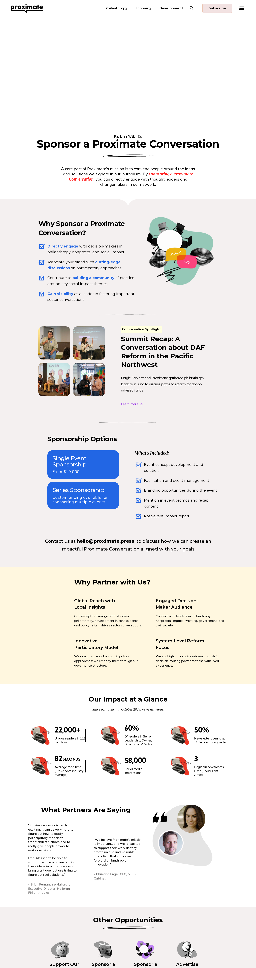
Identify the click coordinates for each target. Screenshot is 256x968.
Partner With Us (128, 136)
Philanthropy (116, 8)
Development (171, 8)
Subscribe (217, 8)
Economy (143, 8)
